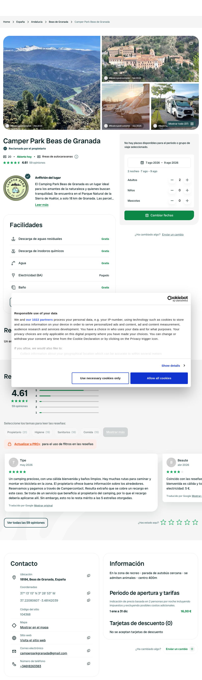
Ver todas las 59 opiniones (26, 523)
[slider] (179, 522)
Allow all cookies (159, 378)
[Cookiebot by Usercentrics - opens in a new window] (170, 299)
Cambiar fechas (159, 215)
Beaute (183, 460)
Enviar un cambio (173, 234)
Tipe (23, 460)
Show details (171, 365)
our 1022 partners (39, 319)
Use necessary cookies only (100, 378)
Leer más (41, 205)
